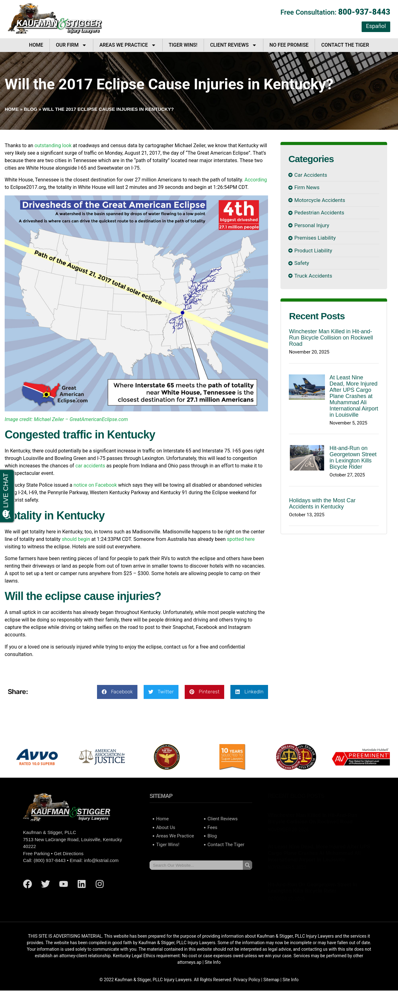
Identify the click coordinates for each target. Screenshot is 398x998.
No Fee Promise (289, 45)
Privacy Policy (246, 979)
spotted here (241, 539)
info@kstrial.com (101, 860)
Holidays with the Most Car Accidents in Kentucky (322, 503)
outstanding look (53, 145)
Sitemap (271, 979)
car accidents (90, 466)
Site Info (213, 962)
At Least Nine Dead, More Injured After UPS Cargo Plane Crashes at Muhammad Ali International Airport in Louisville (354, 396)
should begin (76, 539)
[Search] (247, 865)
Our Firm (71, 45)
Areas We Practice (128, 45)
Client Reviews (233, 45)
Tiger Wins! (183, 45)
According (255, 180)
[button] (117, 692)
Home (36, 45)
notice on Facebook (95, 485)
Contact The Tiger (345, 45)
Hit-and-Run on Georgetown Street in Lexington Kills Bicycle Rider (353, 457)
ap (199, 962)
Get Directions (68, 853)
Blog (30, 109)
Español (376, 26)
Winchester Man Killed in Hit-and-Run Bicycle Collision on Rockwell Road (331, 337)
